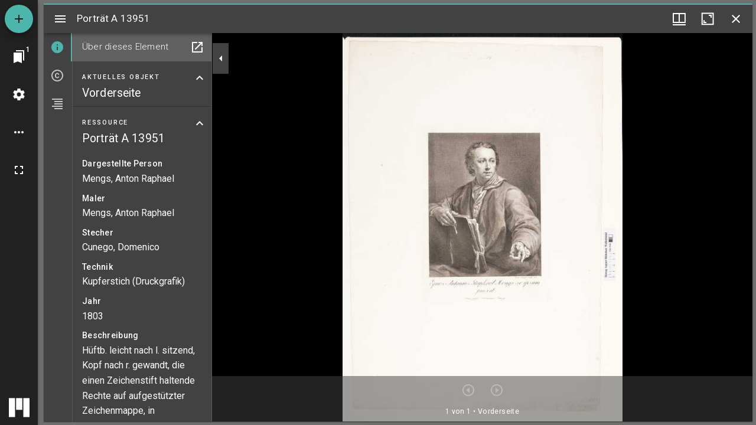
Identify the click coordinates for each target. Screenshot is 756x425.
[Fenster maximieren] (707, 19)
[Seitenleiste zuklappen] (221, 58)
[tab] (58, 47)
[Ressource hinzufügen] (19, 19)
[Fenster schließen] (736, 19)
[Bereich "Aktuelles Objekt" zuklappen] (200, 78)
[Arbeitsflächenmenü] (19, 94)
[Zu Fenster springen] (19, 56)
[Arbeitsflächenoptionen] (19, 132)
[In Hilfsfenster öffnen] (197, 47)
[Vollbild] (19, 170)
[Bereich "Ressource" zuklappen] (200, 123)
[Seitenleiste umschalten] (60, 19)
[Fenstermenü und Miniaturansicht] (679, 19)
